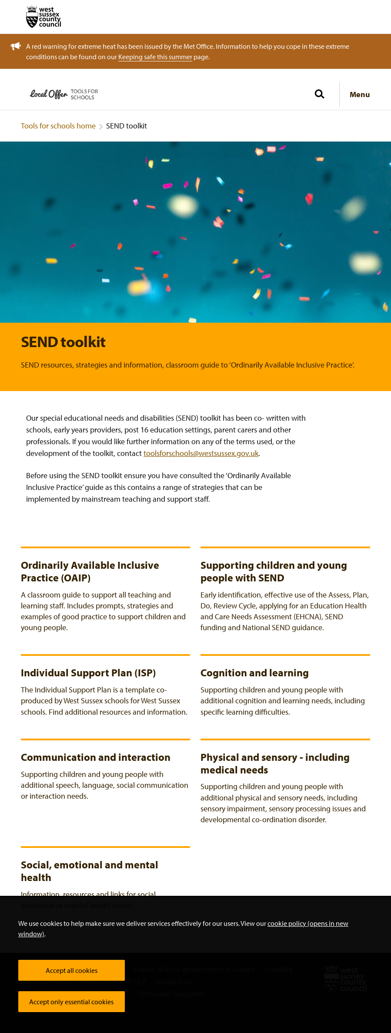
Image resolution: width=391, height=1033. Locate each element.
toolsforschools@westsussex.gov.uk (201, 453)
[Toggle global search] (319, 94)
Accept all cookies (71, 970)
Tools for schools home (58, 126)
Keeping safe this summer (155, 56)
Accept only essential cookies (71, 1001)
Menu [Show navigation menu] (360, 94)
